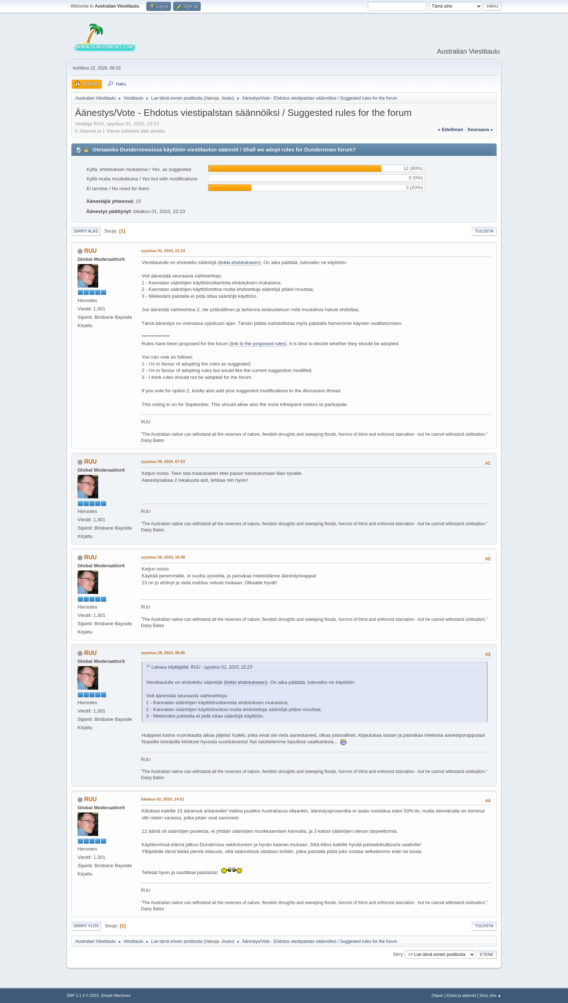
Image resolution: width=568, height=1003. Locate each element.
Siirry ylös (86, 926)
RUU (90, 251)
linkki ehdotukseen (239, 262)
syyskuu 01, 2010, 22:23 (163, 250)
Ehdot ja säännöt (461, 995)
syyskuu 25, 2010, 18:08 (163, 557)
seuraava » (480, 129)
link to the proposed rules (258, 343)
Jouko (227, 98)
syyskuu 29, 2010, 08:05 (163, 653)
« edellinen (450, 129)
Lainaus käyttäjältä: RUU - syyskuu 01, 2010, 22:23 (201, 667)
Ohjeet (437, 995)
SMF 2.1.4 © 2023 (83, 995)
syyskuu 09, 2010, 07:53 (163, 461)
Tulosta (484, 231)
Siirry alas (86, 231)
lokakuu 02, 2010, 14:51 (162, 799)
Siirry (397, 954)
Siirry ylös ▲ (490, 995)
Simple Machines (115, 995)
